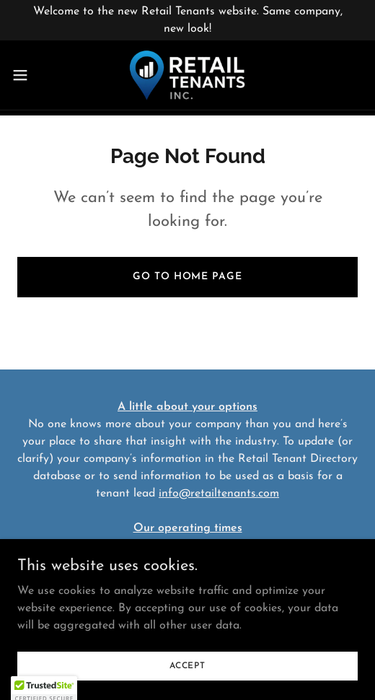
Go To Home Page (187, 276)
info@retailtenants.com (219, 493)
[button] (33, 75)
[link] (187, 75)
